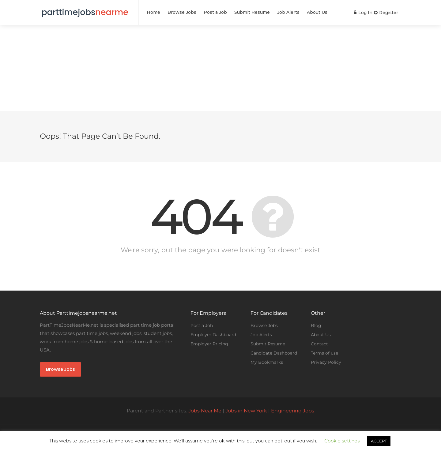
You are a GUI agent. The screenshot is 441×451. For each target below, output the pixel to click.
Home (153, 12)
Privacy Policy (326, 362)
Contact (319, 344)
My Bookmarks (267, 362)
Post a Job (215, 12)
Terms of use (324, 353)
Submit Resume (252, 12)
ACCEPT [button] (379, 440)
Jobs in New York (246, 411)
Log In (359, 12)
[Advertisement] (220, 68)
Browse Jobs (182, 12)
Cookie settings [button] (342, 441)
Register (386, 12)
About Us (317, 12)
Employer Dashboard (213, 334)
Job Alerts (288, 12)
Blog (316, 325)
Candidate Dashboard (274, 353)
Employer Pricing (209, 344)
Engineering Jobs (292, 411)
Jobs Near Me (204, 411)
